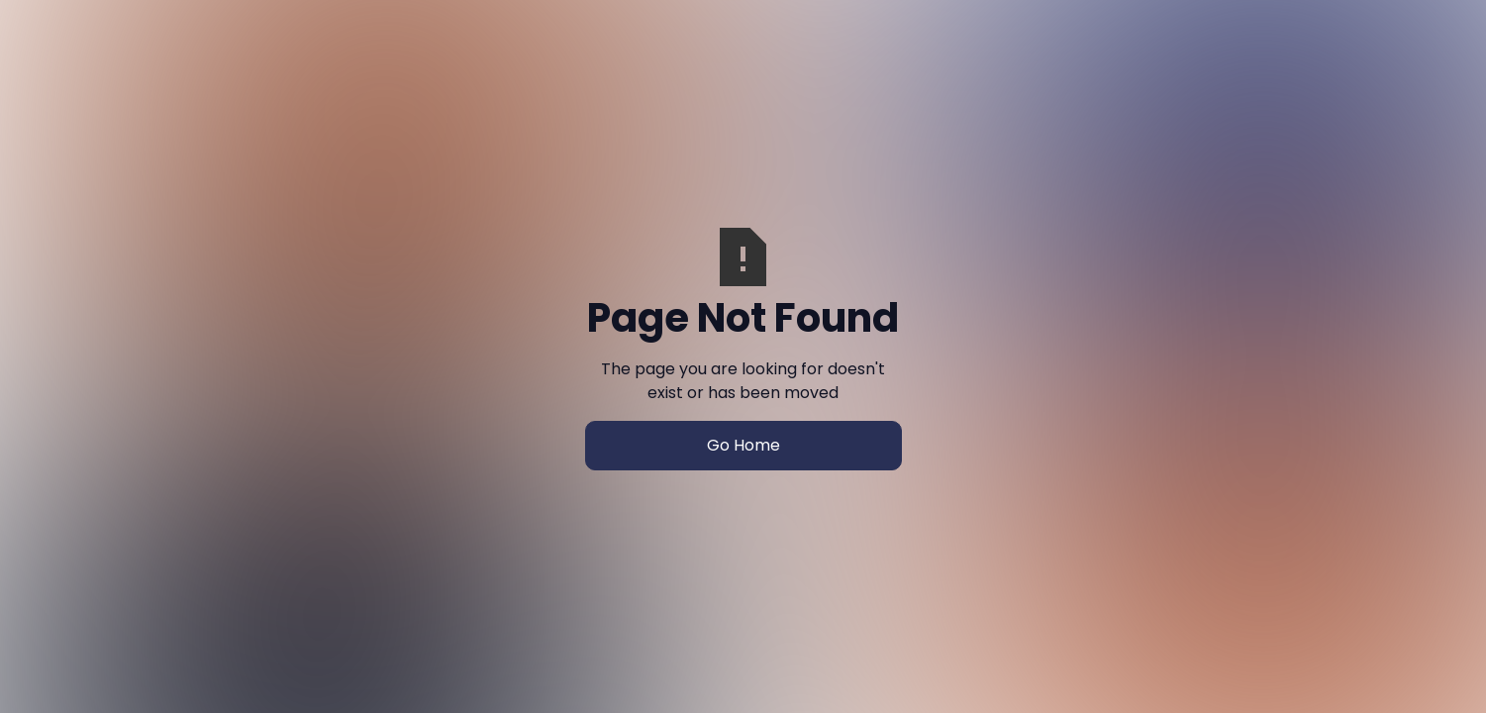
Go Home (743, 445)
